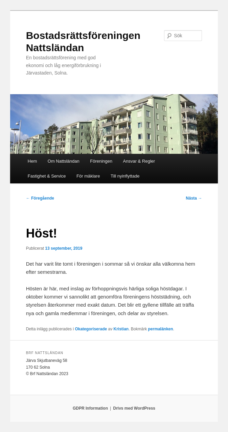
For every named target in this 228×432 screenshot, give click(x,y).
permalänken (160, 329)
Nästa (194, 198)
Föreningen (101, 161)
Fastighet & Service (47, 176)
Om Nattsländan (63, 161)
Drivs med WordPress (134, 408)
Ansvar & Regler (139, 161)
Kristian (121, 329)
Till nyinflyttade (125, 176)
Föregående (40, 198)
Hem (32, 161)
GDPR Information (90, 408)
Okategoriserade (91, 329)
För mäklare (88, 176)
